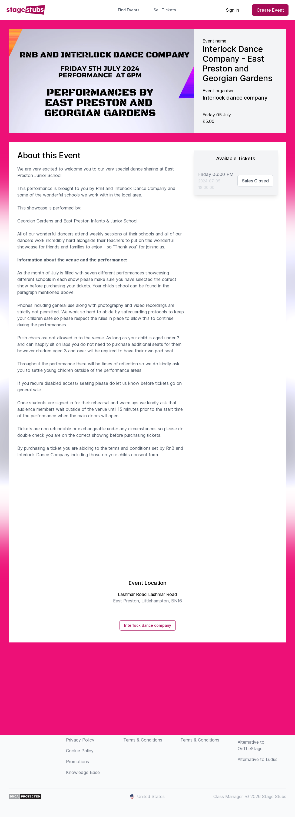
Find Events (129, 10)
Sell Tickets (167, 10)
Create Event (270, 10)
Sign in (232, 10)
